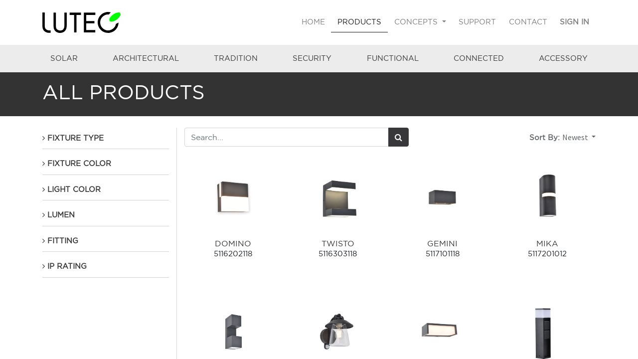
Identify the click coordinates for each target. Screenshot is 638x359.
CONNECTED (479, 58)
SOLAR (64, 58)
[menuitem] (313, 22)
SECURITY (312, 58)
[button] (579, 137)
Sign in (574, 21)
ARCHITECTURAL (146, 58)
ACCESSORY (563, 58)
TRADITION (236, 58)
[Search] (398, 137)
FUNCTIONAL (393, 58)
